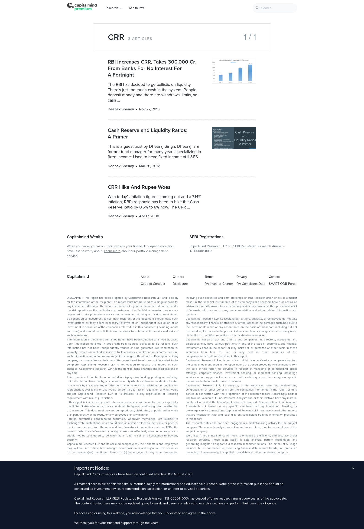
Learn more (112, 251)
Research (111, 8)
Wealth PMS (136, 8)
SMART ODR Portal (282, 284)
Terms (209, 277)
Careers (178, 277)
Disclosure (180, 284)
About (145, 277)
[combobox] (275, 8)
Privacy (242, 277)
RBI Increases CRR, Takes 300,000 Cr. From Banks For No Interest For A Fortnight (152, 68)
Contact (274, 277)
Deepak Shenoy (121, 109)
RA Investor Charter (219, 284)
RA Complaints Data (251, 284)
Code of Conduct (153, 284)
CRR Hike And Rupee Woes (139, 187)
